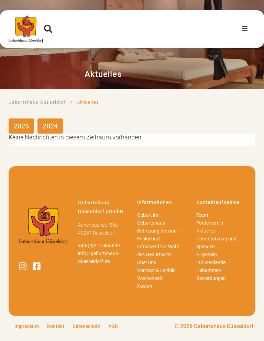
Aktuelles (206, 231)
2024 (50, 126)
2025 (21, 126)
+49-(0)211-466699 (99, 246)
